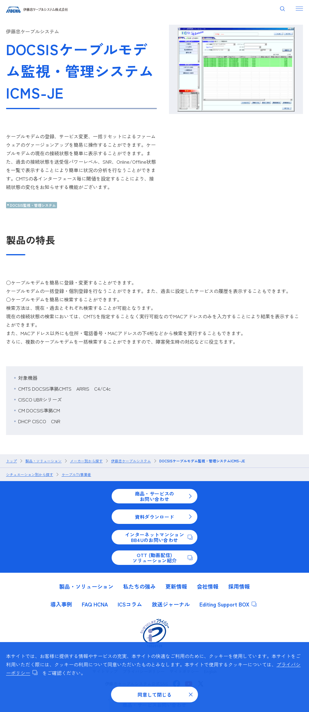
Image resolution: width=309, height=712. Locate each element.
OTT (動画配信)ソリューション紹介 (162, 557)
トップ (11, 461)
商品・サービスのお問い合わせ (164, 496)
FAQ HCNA (95, 604)
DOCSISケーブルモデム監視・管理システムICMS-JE (202, 461)
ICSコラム (130, 604)
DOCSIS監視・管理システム (33, 205)
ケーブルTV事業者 (76, 474)
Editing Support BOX (227, 604)
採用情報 (239, 586)
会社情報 (207, 586)
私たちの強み (139, 586)
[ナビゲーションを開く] (299, 8)
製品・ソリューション (43, 461)
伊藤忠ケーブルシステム (32, 31)
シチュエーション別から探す (29, 474)
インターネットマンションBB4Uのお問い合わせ (159, 537)
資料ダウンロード (164, 516)
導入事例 (61, 604)
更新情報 (176, 586)
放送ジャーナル (171, 604)
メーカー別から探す (86, 461)
